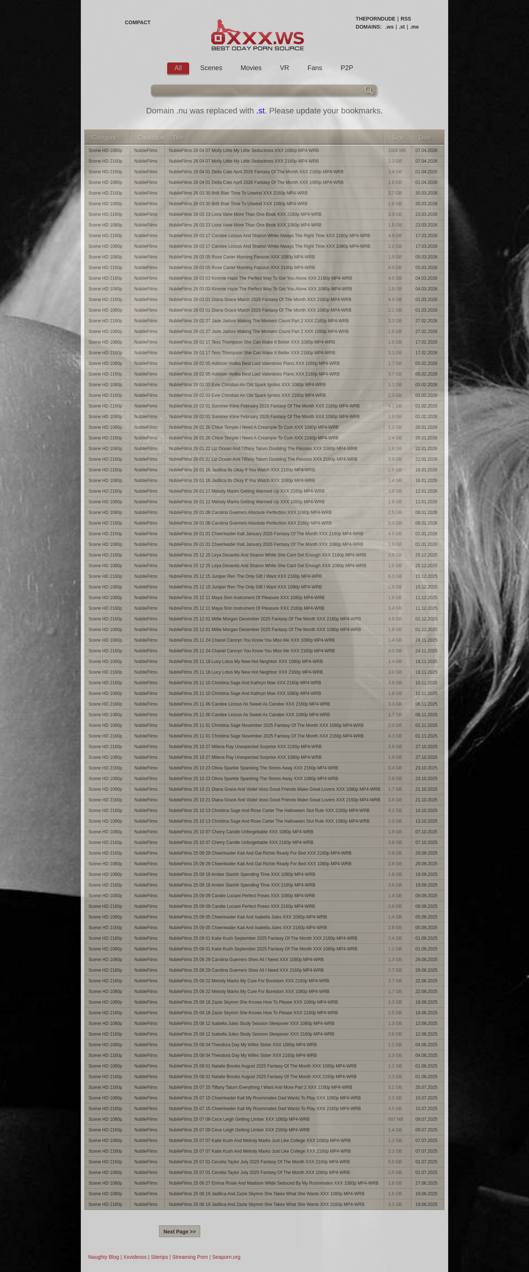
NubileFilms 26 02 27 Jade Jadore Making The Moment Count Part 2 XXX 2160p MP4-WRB (259, 320)
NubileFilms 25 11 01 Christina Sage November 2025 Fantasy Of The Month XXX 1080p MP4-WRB (266, 725)
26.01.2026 (426, 427)
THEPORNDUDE (375, 19)
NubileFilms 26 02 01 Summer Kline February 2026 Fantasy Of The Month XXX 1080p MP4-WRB (264, 416)
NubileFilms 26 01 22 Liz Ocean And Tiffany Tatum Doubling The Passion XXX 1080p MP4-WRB (263, 448)
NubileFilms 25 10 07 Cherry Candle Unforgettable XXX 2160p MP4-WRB (241, 842)
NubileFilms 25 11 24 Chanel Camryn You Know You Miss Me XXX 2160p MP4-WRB (252, 650)
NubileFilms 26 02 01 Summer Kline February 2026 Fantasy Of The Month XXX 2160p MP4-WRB (264, 406)
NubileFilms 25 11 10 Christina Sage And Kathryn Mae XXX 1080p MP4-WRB (245, 693)
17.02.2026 (426, 342)
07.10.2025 (426, 831)
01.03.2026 (426, 299)
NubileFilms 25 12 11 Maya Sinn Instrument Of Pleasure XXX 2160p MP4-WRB (247, 608)
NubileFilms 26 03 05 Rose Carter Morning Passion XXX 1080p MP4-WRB (242, 257)
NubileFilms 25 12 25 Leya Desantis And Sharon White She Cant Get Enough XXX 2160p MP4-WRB (267, 555)
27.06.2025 (426, 1183)
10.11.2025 (426, 682)
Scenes (211, 68)
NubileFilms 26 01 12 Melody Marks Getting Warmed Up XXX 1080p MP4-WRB (247, 501)
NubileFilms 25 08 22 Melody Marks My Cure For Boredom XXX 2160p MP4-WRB (249, 980)
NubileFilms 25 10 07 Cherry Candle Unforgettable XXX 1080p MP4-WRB (241, 831)
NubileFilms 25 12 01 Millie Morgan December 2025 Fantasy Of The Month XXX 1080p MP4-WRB (265, 629)
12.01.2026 (426, 491)
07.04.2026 (426, 150)
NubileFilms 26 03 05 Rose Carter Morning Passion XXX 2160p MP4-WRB (242, 267)
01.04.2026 (426, 171)
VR (284, 68)
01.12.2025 (426, 618)
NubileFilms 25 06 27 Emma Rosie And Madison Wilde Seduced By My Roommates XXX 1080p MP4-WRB (273, 1183)
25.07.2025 (426, 1087)
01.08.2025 (426, 1066)
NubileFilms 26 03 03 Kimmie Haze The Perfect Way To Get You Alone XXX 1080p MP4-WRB (260, 288)
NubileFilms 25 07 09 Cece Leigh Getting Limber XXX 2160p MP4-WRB (239, 1130)
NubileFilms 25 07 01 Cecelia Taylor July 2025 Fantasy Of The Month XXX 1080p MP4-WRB (259, 1172)
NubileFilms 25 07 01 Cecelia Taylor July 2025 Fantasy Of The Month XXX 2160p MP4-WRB (259, 1161)
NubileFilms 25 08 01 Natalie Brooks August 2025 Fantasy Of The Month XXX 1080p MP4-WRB (263, 1066)
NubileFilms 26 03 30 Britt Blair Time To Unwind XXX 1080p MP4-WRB (238, 203)
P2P (347, 68)
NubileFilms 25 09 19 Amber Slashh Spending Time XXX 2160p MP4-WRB (242, 885)
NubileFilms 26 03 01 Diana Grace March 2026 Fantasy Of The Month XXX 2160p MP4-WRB (260, 299)
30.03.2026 (426, 193)
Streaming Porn (190, 1257)
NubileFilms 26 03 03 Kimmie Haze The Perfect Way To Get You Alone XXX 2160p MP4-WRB (260, 278)
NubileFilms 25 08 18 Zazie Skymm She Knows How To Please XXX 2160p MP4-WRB (253, 1012)
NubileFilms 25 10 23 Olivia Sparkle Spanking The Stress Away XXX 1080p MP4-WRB (253, 778)
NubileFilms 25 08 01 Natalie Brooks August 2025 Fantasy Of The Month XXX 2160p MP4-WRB (263, 1076)
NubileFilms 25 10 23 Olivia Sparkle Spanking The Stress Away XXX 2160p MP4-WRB (253, 768)
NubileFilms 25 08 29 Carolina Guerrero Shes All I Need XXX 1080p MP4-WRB (246, 959)
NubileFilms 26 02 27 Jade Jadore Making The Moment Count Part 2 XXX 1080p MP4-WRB (259, 331)
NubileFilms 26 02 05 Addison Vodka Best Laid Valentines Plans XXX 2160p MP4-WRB (254, 374)
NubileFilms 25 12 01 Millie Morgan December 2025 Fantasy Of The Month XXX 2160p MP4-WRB (265, 618)
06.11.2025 (426, 704)
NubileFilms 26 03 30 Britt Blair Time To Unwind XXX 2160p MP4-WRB (238, 193)
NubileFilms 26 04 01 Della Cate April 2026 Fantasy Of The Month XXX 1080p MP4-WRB (256, 182)
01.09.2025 (426, 938)
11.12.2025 (426, 597)
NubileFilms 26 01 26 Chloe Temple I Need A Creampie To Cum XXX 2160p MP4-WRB (254, 438)
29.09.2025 (426, 853)
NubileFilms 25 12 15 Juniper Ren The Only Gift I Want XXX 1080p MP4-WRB (245, 587)
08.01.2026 (426, 512)
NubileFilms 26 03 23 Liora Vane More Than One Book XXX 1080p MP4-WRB (245, 225)
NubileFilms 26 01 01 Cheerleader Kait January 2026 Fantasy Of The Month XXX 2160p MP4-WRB (266, 533)
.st (402, 27)
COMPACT (138, 22)
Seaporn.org (226, 1257)
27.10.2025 (426, 746)
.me (414, 27)
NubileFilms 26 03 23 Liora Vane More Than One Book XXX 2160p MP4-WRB (245, 214)
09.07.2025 (426, 1119)
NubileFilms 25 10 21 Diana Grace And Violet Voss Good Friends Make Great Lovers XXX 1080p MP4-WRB (274, 789)
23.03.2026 (426, 214)
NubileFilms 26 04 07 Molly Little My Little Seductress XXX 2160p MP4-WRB (244, 161)
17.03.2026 (426, 235)
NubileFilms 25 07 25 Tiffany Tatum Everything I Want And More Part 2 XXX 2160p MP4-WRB (260, 1087)
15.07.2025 (426, 1098)
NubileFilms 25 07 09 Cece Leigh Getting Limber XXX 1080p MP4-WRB (239, 1119)
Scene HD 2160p (105, 161)
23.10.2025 (426, 768)
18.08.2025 (426, 1002)
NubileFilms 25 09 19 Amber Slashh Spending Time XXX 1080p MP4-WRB (242, 874)
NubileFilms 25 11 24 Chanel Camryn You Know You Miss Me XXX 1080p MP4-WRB (252, 640)
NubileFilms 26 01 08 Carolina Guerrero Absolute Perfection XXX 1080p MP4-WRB (250, 512)
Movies (251, 68)
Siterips (159, 1257)
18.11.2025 (426, 661)
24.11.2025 (426, 640)
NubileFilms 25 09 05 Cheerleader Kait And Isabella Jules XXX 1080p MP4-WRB (248, 917)
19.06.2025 (426, 1193)
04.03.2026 (426, 278)
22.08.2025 (426, 980)
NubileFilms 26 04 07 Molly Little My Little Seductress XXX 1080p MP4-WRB (244, 150)
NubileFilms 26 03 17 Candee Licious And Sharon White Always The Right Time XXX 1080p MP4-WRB (269, 246)
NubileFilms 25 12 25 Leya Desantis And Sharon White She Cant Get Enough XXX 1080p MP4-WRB (267, 565)
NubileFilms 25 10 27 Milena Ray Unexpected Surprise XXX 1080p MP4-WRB (245, 757)
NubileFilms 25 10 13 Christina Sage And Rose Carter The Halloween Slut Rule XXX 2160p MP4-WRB (269, 810)
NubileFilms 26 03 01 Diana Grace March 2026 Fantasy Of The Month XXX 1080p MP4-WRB (260, 310)
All (178, 68)
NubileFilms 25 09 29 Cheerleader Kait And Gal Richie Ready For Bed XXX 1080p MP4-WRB (260, 863)
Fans (314, 68)
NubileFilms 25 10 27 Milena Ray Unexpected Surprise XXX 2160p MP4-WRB (245, 746)
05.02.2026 (426, 363)
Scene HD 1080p (105, 150)
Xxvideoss (135, 1257)
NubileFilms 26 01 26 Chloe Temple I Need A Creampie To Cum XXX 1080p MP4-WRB (254, 427)
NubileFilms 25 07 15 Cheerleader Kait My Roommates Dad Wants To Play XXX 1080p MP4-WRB (265, 1098)
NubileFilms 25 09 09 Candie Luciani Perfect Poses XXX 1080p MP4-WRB (242, 895)
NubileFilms (146, 150)
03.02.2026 (426, 384)
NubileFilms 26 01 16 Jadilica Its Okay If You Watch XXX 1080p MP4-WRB (242, 480)
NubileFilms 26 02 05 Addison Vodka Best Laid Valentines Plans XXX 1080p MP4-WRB (254, 363)
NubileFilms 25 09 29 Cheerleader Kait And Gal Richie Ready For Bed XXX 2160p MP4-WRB (260, 853)
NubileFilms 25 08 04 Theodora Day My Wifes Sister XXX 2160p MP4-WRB (243, 1055)
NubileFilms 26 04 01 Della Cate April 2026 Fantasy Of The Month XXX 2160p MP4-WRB (256, 171)
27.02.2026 (426, 320)
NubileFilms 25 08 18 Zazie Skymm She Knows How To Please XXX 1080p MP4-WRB (253, 1002)
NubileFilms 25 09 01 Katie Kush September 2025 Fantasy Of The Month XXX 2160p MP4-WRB (263, 938)
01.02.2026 (426, 406)
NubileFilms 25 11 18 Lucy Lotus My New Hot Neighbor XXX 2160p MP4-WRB (246, 672)
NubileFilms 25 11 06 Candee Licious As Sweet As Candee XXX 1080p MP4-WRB (249, 714)
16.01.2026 (426, 469)
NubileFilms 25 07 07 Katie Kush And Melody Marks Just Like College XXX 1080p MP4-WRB (260, 1140)
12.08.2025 (426, 1023)
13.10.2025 (426, 821)
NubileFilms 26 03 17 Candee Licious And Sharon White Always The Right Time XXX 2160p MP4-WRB (269, 235)
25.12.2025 (426, 555)
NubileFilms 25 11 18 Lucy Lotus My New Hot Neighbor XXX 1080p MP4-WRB (246, 661)
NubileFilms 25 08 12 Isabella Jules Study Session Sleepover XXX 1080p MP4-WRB (251, 1023)
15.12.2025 (426, 576)
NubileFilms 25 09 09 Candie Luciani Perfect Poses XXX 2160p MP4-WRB (242, 906)
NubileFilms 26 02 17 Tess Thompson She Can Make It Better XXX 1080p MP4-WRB (252, 342)
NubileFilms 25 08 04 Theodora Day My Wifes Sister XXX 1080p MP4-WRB (243, 1044)
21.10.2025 (426, 789)
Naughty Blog (103, 1257)
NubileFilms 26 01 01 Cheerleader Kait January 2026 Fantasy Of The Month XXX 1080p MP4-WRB (266, 544)
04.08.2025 (426, 1044)
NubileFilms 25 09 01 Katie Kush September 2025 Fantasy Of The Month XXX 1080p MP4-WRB (263, 949)
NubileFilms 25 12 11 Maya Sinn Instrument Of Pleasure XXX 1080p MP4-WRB (247, 597)
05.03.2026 (426, 257)
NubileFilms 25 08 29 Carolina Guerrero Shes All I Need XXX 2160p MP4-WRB (246, 970)
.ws (389, 27)
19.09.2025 (426, 874)
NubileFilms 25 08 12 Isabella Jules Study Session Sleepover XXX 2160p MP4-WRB (251, 1034)
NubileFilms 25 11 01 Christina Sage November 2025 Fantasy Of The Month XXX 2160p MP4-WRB (266, 736)
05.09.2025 (426, 917)
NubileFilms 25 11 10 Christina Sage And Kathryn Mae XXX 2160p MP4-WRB (245, 682)
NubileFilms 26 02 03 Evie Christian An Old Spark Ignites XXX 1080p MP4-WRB (247, 384)
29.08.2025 (426, 959)
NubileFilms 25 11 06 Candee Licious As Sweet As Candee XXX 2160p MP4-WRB (249, 704)
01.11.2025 (426, 725)
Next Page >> (179, 1232)
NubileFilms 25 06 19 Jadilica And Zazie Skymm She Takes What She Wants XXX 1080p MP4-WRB (266, 1193)
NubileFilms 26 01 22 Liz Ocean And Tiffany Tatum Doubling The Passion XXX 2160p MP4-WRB (263, 459)
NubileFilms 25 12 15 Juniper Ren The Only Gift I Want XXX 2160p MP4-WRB (245, 576)
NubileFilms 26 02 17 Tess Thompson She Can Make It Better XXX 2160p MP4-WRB (252, 352)
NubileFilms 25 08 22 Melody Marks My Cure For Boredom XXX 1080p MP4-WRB (249, 991)
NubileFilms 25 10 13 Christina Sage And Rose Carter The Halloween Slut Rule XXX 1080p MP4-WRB (269, 821)
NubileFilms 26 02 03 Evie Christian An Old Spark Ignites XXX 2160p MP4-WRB (247, 395)
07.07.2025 (426, 1140)
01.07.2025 (426, 1161)
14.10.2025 (426, 810)
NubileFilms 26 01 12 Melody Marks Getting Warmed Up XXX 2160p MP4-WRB (247, 491)
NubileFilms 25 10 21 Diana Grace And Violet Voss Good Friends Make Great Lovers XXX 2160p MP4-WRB (274, 799)
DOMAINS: (369, 27)
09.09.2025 (426, 895)
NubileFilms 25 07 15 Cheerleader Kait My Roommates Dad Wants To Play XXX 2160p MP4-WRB (265, 1108)
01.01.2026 (426, 533)
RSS (405, 19)
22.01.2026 (426, 448)
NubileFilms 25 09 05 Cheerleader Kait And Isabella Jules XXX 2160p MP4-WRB (248, 927)
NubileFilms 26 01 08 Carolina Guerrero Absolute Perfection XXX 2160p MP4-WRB (250, 523)
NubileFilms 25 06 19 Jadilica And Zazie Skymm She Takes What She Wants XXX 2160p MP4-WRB (266, 1204)
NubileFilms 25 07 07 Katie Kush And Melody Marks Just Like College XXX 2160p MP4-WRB (260, 1151)
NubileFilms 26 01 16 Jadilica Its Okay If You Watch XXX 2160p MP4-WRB (242, 469)
